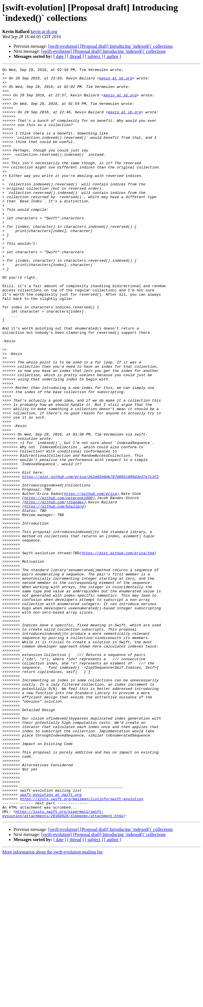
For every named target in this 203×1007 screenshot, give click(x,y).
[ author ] (112, 56)
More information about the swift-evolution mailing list (52, 1002)
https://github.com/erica (90, 579)
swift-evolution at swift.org (50, 940)
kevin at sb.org (43, 31)
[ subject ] (94, 56)
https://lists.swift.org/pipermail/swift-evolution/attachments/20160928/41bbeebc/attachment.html (62, 963)
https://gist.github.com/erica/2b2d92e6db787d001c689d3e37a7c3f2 (90, 558)
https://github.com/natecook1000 (58, 584)
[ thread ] (75, 56)
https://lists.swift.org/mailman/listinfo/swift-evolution (81, 945)
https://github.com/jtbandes (54, 589)
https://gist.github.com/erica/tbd (118, 650)
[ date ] (59, 56)
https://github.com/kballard (54, 594)
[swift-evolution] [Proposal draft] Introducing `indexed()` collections (110, 46)
